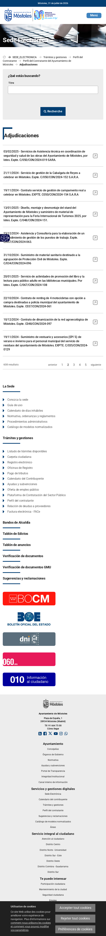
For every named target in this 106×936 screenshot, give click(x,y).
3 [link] (74, 365)
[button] (94, 15)
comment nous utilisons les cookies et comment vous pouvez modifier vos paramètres (31, 926)
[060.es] (29, 659)
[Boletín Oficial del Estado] (29, 618)
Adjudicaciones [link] (28, 64)
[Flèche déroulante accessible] (8, 238)
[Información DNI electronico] (29, 638)
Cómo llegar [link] (53, 728)
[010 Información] (29, 679)
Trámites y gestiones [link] (55, 57)
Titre (11, 82)
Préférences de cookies (75, 929)
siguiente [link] (96, 364)
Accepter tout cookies (75, 908)
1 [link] (62, 365)
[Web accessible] (4, 238)
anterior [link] (52, 364)
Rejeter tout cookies (75, 918)
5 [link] (86, 365)
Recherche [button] (53, 111)
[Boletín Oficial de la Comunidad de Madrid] (29, 598)
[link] (31, 14)
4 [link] (80, 365)
